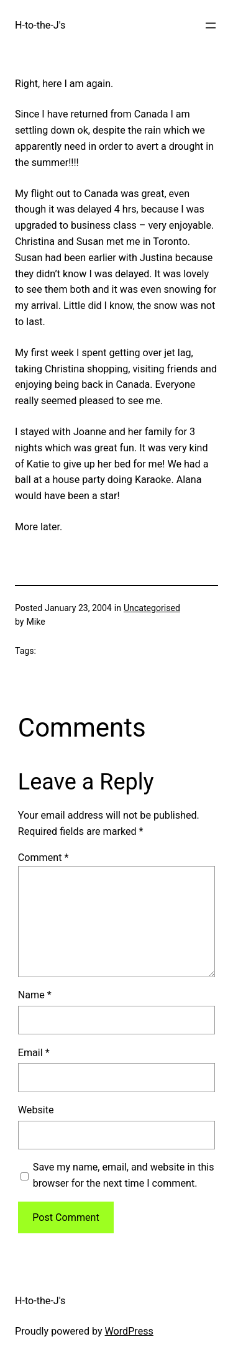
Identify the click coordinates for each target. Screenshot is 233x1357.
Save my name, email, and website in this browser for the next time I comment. (123, 1175)
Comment (43, 857)
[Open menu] (210, 25)
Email (34, 1053)
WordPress (129, 1331)
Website (36, 1110)
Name (35, 995)
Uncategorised (152, 608)
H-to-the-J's (40, 25)
